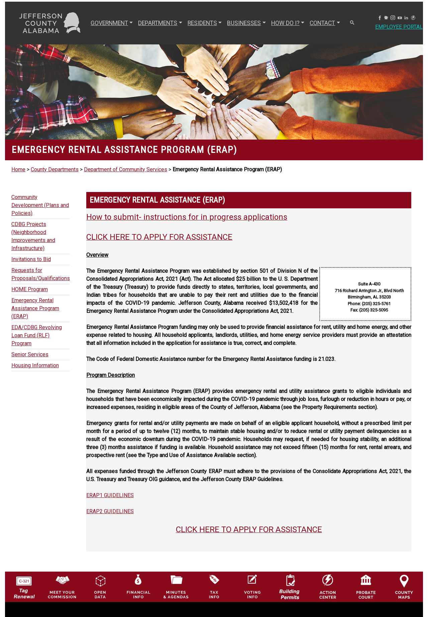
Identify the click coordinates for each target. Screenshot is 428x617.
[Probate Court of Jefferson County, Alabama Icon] (366, 575)
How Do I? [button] (285, 23)
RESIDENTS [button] (202, 23)
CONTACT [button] (322, 23)
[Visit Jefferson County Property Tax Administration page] (214, 575)
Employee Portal (399, 27)
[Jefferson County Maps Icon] (404, 575)
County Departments (55, 169)
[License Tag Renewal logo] (24, 575)
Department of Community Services (125, 169)
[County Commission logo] (62, 575)
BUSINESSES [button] (244, 23)
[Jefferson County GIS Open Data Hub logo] (100, 575)
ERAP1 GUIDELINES (110, 495)
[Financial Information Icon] (138, 575)
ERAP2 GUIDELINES (110, 511)
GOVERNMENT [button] (109, 23)
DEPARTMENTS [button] (157, 23)
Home (18, 169)
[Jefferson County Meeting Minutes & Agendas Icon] (176, 575)
